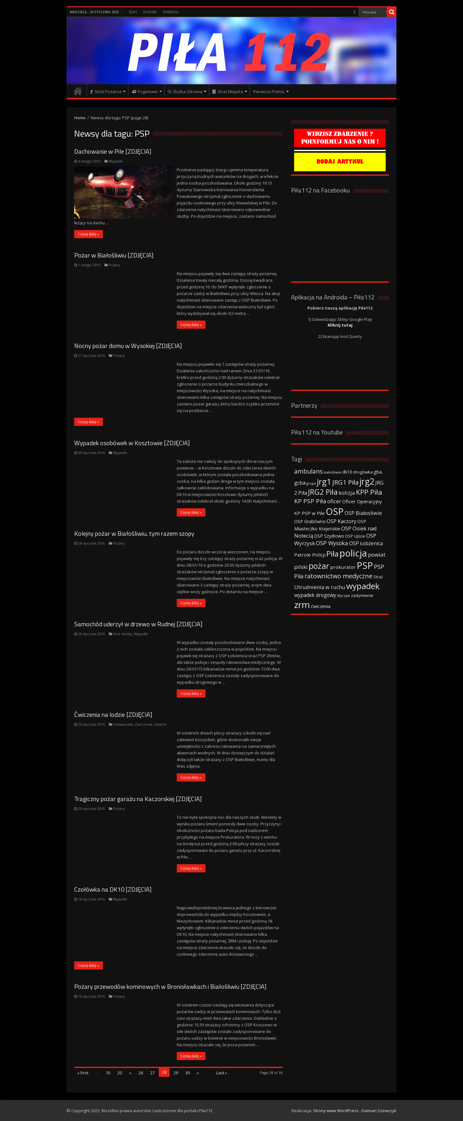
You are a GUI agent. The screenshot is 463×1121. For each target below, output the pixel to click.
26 (141, 1073)
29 (176, 1073)
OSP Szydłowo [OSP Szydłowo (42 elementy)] (329, 536)
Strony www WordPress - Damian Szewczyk (354, 1110)
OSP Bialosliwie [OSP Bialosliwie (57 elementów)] (363, 513)
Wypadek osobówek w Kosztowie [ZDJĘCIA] (132, 443)
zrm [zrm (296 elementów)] (302, 605)
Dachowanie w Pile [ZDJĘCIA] (112, 151)
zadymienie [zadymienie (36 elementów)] (362, 595)
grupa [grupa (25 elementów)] (311, 483)
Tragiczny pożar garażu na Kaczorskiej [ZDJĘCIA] (138, 799)
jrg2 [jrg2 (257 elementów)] (366, 481)
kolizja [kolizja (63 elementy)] (347, 492)
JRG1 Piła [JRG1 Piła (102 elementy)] (345, 482)
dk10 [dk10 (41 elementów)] (347, 472)
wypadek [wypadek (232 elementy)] (363, 586)
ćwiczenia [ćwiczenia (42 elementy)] (320, 606)
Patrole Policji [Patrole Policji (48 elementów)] (309, 555)
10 (108, 1073)
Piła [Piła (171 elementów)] (332, 553)
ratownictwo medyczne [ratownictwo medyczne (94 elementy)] (338, 576)
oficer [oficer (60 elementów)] (334, 501)
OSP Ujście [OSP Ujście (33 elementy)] (355, 536)
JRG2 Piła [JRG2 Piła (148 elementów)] (323, 492)
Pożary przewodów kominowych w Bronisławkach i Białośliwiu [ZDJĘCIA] (170, 986)
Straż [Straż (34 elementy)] (378, 577)
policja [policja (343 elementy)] (353, 553)
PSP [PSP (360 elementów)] (365, 565)
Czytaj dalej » (88, 234)
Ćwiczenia (143, 724)
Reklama (170, 12)
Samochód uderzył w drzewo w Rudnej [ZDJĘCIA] (138, 624)
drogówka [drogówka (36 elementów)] (363, 472)
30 (187, 1073)
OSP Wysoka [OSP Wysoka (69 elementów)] (332, 543)
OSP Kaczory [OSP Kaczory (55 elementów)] (341, 521)
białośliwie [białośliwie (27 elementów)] (332, 472)
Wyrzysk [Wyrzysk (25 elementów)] (343, 595)
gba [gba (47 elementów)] (378, 472)
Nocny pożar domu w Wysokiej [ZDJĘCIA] (128, 346)
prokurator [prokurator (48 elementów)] (343, 567)
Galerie (160, 724)
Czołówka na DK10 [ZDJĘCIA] (112, 889)
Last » (221, 1073)
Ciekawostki (123, 724)
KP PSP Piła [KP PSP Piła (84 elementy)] (310, 501)
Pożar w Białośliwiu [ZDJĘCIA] (113, 255)
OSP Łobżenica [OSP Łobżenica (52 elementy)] (366, 543)
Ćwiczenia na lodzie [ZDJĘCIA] (113, 714)
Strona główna (78, 90)
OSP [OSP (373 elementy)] (335, 511)
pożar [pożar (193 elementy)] (319, 565)
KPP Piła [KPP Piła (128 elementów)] (369, 492)
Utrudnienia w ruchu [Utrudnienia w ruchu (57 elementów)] (319, 587)
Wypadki (116, 161)
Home (80, 118)
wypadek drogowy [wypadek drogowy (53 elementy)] (315, 595)
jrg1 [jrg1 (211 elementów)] (324, 481)
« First (82, 1073)
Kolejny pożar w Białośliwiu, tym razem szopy (134, 533)
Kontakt (150, 12)
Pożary (114, 265)
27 (152, 1073)
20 (119, 1073)
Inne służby (122, 633)
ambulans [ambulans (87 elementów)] (308, 471)
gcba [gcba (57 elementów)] (300, 482)
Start (133, 12)
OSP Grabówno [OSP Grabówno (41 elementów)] (310, 521)
